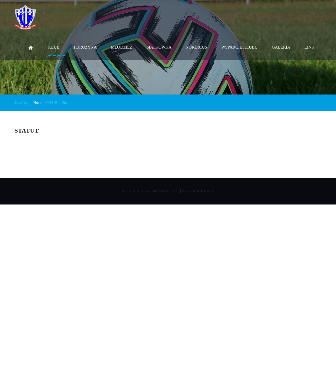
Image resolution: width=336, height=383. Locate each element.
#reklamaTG (205, 191)
